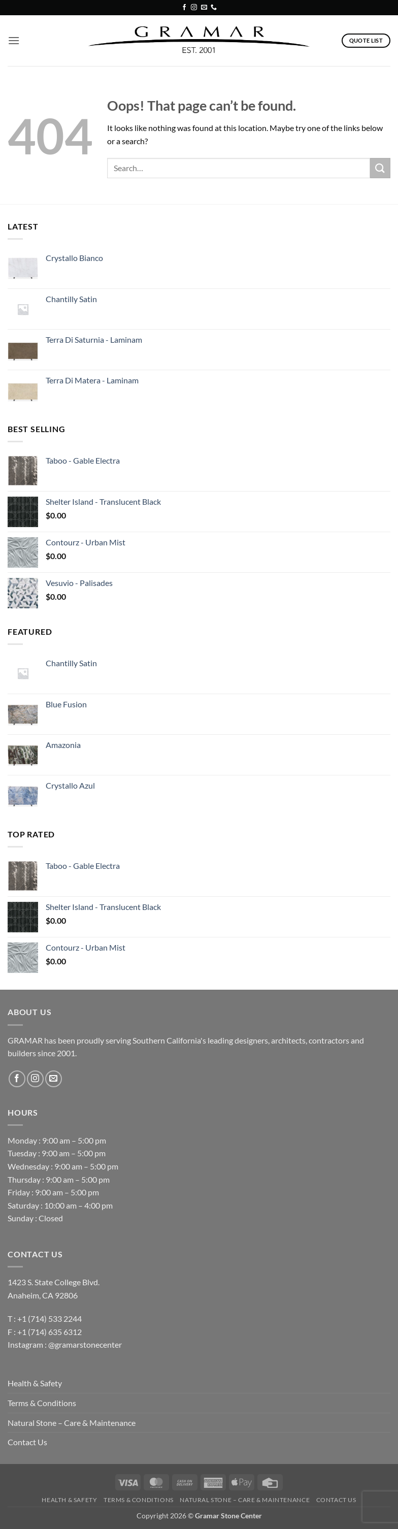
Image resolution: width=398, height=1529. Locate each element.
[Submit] (380, 168)
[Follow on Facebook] (184, 7)
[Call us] (214, 7)
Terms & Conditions (42, 1403)
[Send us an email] (204, 7)
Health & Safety (35, 1383)
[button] (14, 40)
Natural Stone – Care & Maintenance (72, 1422)
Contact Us (27, 1442)
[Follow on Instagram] (194, 7)
